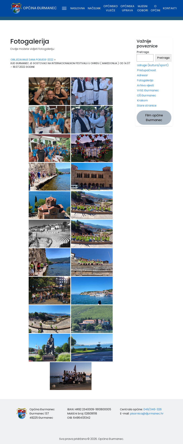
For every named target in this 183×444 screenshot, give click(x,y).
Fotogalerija (145, 80)
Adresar (142, 75)
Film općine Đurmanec (154, 117)
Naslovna (77, 8)
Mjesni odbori (142, 8)
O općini (155, 8)
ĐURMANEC (91, 30)
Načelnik (94, 8)
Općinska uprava (127, 8)
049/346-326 (152, 409)
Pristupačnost (146, 70)
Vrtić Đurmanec (148, 90)
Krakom (142, 100)
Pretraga (143, 52)
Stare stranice (146, 106)
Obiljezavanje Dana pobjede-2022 (32, 59)
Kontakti (170, 8)
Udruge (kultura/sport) (153, 65)
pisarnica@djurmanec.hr (147, 414)
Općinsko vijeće (110, 8)
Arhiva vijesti (145, 85)
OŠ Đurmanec (146, 95)
